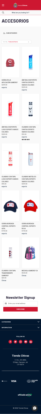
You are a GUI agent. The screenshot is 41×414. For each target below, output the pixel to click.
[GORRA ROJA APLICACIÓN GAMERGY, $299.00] (10, 62)
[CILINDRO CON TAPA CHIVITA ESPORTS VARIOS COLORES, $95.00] (30, 109)
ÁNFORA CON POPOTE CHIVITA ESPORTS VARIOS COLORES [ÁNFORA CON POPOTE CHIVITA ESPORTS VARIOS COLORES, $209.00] (29, 82)
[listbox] (19, 41)
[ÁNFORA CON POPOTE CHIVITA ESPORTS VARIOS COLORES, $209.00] (30, 62)
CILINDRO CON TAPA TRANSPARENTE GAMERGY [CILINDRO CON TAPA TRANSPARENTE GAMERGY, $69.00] (9, 273)
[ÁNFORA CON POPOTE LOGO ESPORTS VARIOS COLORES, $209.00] (10, 109)
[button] (20, 33)
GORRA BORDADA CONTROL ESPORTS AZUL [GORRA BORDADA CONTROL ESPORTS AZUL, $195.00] (8, 226)
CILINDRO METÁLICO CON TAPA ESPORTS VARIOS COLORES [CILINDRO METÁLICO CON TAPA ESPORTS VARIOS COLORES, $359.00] (29, 179)
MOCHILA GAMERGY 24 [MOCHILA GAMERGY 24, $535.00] (30, 271)
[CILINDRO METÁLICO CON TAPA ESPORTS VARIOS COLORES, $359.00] (30, 159)
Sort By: (5, 42)
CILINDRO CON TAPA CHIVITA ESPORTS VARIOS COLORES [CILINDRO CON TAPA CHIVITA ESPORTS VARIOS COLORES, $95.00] (29, 129)
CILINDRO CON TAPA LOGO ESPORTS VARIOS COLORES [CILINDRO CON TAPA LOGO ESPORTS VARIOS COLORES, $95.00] (10, 179)
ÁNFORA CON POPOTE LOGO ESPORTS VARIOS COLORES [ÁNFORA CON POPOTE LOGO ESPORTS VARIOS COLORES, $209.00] (10, 129)
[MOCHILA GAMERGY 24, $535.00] (30, 253)
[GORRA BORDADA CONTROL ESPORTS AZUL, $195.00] (10, 206)
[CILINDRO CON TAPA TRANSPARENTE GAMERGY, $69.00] (10, 253)
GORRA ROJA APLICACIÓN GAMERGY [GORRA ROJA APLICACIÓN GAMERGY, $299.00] (10, 81)
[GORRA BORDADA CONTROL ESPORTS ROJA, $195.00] (30, 206)
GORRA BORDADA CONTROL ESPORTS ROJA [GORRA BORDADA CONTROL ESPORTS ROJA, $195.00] (29, 226)
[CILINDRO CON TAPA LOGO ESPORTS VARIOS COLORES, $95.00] (10, 159)
